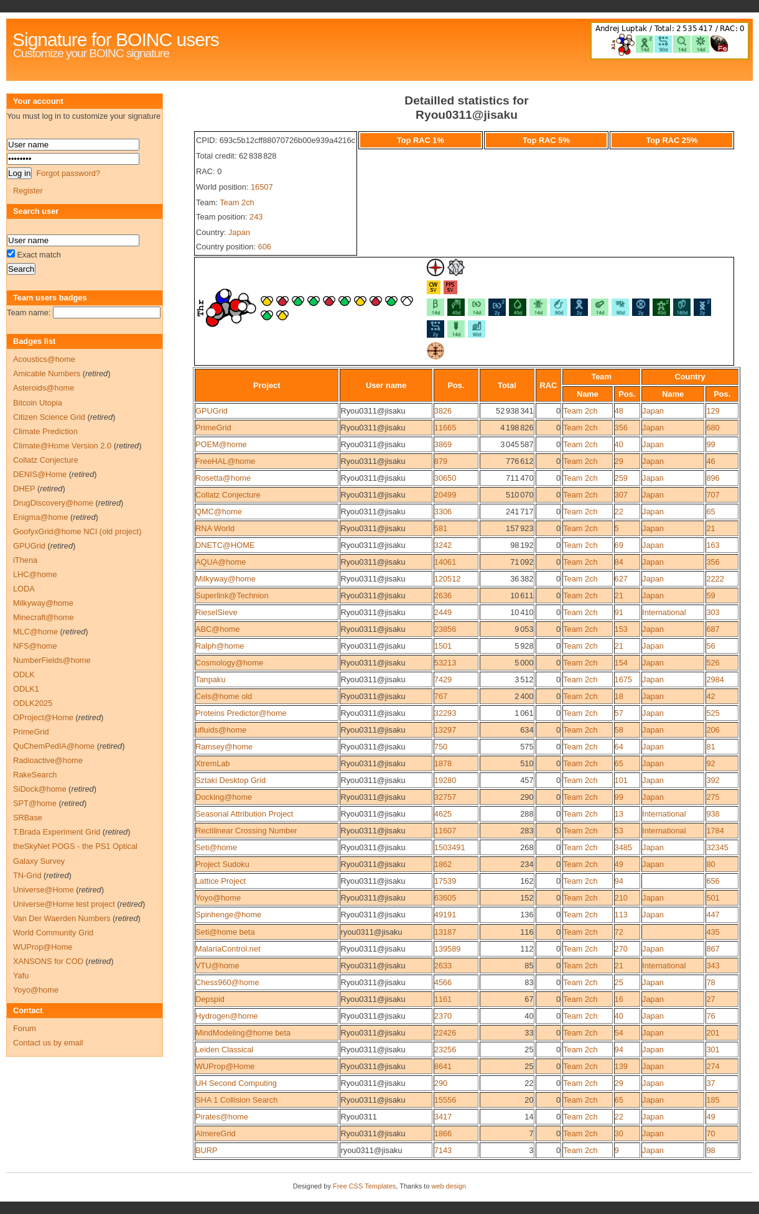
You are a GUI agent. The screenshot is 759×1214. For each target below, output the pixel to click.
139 (621, 1066)
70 (710, 1133)
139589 (447, 948)
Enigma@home (40, 517)
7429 (443, 679)
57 (619, 713)
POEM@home (221, 444)
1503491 (449, 847)
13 (619, 813)
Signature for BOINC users (115, 39)
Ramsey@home (224, 746)
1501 (443, 646)
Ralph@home (219, 646)
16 (619, 999)
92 (710, 763)
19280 (445, 780)
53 (619, 830)
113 (621, 914)
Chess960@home (227, 982)
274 (712, 1066)
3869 (443, 444)
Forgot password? (68, 173)
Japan (239, 232)
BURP (206, 1150)
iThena (25, 560)
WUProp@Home (224, 1066)
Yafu (21, 975)
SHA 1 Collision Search (236, 1100)
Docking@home (223, 797)
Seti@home (216, 847)
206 (712, 729)
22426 (445, 1032)
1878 (443, 763)
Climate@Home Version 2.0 (62, 445)
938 (712, 813)
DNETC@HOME (224, 545)
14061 (445, 562)
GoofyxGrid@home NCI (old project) (77, 531)
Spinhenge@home (228, 914)
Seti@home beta (225, 932)
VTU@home (217, 965)
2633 (443, 965)
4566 (443, 982)
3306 (443, 511)
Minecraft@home (43, 617)
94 (619, 881)
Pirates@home (221, 1116)
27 (710, 999)
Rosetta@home (223, 478)
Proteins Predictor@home (241, 713)
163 (712, 545)
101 (621, 780)
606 (264, 246)
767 (440, 696)
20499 (445, 494)
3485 (623, 847)
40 (619, 444)
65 (710, 511)
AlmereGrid (215, 1133)
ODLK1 (26, 688)
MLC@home (35, 631)
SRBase (27, 817)
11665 (445, 427)
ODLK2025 (32, 703)
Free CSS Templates (364, 1186)
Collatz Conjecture (228, 494)
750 (440, 746)
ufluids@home (220, 729)
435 (712, 932)
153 (621, 629)
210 (621, 897)
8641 (443, 1066)
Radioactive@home (48, 760)
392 (712, 780)
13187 (445, 932)
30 (619, 1133)
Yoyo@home (218, 897)
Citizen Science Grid (49, 417)
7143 (443, 1150)
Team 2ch (237, 202)
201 (712, 1032)
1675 (623, 679)
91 (619, 612)
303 (712, 612)
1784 (715, 830)
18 (619, 696)
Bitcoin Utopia (37, 402)
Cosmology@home (229, 662)
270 (621, 948)
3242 (443, 545)
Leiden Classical (224, 1049)
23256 (445, 1049)
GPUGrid (211, 410)
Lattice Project (220, 881)
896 (712, 478)
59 (710, 595)
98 (710, 1150)
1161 (443, 999)
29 (619, 461)
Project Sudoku (222, 864)
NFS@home (35, 646)
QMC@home (218, 511)
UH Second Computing (236, 1083)
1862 (443, 864)
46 (710, 461)
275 (712, 797)
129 (712, 410)
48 (619, 410)
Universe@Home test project (64, 904)
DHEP (24, 488)
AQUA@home (220, 562)
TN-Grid (27, 875)
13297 (445, 729)
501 (712, 897)
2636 (443, 595)
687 (712, 629)
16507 (262, 187)
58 (619, 729)
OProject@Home (43, 717)
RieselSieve (216, 612)
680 (712, 427)
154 (621, 662)
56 (710, 646)
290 (440, 1083)
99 (710, 444)
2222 (715, 578)
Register (28, 190)
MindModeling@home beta (243, 1032)
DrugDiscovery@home (53, 502)
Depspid (210, 999)
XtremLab (212, 763)
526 (712, 662)
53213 (445, 662)
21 (710, 528)
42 (710, 696)
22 (619, 511)
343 (712, 965)
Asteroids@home (43, 387)
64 (619, 746)
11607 (445, 830)
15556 (445, 1100)
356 (621, 427)
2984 (715, 679)
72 (619, 932)
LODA (24, 588)
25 (619, 982)
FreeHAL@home (225, 461)
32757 (445, 797)
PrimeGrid (213, 427)
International (664, 612)
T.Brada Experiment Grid (56, 831)
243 (256, 216)
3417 (443, 1116)
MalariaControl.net (228, 948)
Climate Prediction (45, 431)
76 (710, 1016)
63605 (445, 897)
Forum (24, 1028)
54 (619, 1032)
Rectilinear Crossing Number (246, 830)
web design (449, 1186)
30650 (445, 478)
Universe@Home (43, 889)
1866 (443, 1133)
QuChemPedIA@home (54, 746)
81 (710, 746)
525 (712, 713)
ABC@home (217, 629)
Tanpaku (210, 679)
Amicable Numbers (46, 373)
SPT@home (35, 803)
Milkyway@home (225, 578)
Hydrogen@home (226, 1016)
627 (621, 578)
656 (712, 881)
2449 (443, 612)
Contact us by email (48, 1042)
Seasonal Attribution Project (244, 813)
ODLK (24, 674)
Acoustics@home (44, 359)
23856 (445, 629)
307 (621, 494)
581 (440, 528)
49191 (445, 914)
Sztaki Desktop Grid (230, 780)
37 (710, 1083)
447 (712, 914)
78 (710, 982)
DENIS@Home (40, 474)
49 (619, 864)
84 (619, 562)
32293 (445, 713)
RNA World (215, 528)
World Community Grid (53, 932)
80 (710, 864)
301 (712, 1049)
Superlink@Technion (232, 595)
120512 (447, 578)
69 (619, 545)
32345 (717, 847)
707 (712, 494)
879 (440, 461)
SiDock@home (40, 789)
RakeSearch (35, 774)
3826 (443, 410)
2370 (443, 1016)
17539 (445, 881)
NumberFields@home (52, 660)
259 (621, 478)
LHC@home (35, 574)
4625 (443, 813)
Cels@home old (223, 696)
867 (712, 948)
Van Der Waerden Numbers (61, 918)
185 (712, 1100)
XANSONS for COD (48, 961)
